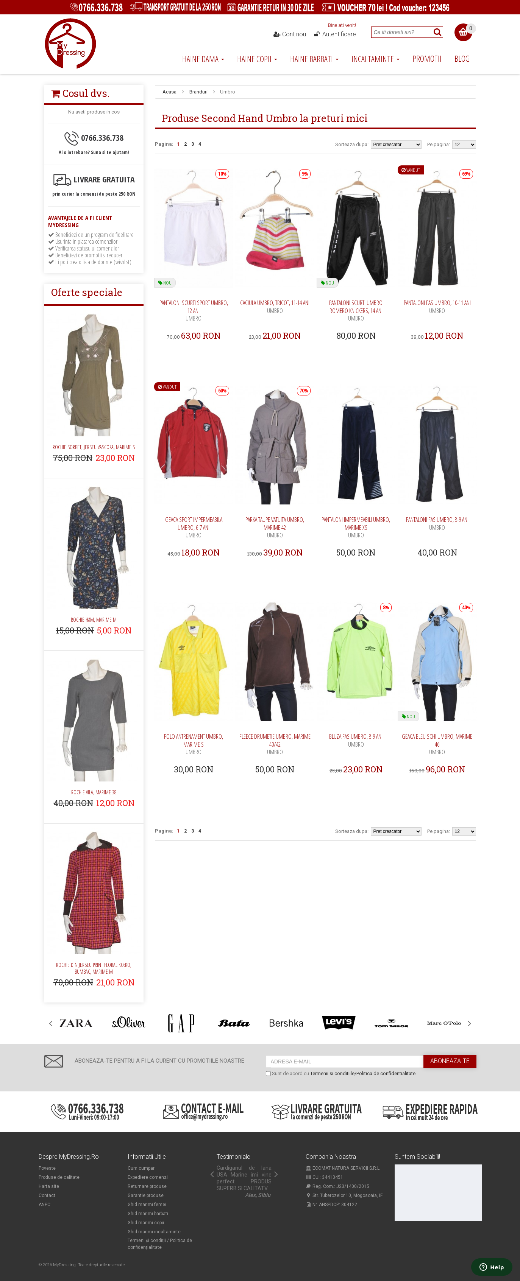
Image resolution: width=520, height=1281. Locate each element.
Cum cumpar (141, 1168)
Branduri (198, 92)
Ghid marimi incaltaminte (154, 1231)
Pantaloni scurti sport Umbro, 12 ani (193, 310)
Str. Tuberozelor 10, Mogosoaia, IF (344, 1195)
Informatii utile (147, 1156)
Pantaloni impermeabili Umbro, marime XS (356, 527)
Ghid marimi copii (146, 1222)
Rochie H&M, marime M (94, 619)
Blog (462, 58)
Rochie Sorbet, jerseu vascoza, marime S (94, 447)
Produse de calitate (59, 1177)
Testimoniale (233, 1156)
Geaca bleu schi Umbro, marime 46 (437, 744)
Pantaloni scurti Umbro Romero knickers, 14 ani (356, 310)
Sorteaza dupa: (352, 144)
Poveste (47, 1168)
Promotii (427, 58)
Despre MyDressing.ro (69, 1156)
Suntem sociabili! (417, 1156)
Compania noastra (331, 1156)
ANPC (44, 1204)
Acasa (169, 92)
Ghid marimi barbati (148, 1213)
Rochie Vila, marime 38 (94, 792)
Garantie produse (146, 1195)
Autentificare (334, 34)
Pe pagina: (438, 144)
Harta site (49, 1186)
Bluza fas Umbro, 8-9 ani (356, 740)
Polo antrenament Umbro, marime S (193, 744)
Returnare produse (147, 1186)
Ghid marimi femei (147, 1204)
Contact (47, 1195)
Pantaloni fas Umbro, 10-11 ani (437, 307)
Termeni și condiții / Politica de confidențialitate (160, 1244)
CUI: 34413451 (324, 1177)
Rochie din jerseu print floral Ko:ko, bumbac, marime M (93, 968)
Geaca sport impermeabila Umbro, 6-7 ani (193, 527)
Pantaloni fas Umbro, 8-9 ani (437, 523)
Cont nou (289, 34)
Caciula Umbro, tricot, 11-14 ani (274, 307)
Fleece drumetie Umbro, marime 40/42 (275, 744)
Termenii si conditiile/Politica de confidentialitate (362, 1074)
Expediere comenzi (148, 1177)
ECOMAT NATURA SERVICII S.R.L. (343, 1168)
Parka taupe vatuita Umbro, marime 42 (274, 527)
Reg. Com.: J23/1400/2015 (337, 1186)
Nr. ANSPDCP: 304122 (331, 1204)
